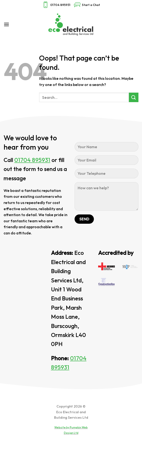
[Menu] (6, 24)
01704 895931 (56, 4)
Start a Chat (87, 4)
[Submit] (133, 97)
